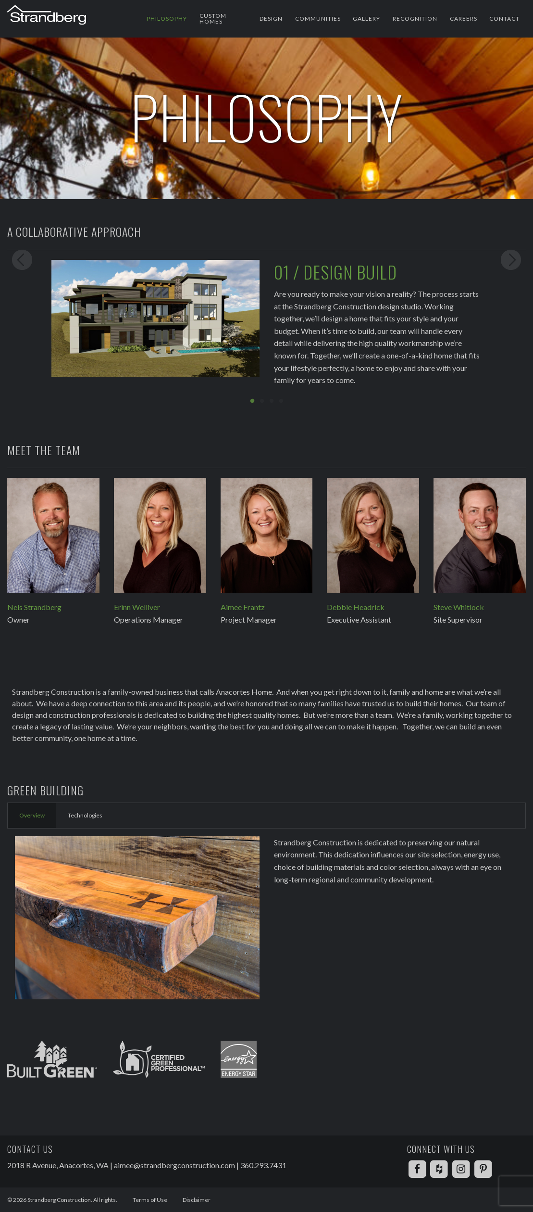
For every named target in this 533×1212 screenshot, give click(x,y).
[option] (266, 327)
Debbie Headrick (355, 607)
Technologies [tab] (85, 815)
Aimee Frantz (243, 607)
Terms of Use (150, 1199)
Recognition (415, 18)
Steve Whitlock (459, 607)
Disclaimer (197, 1199)
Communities (318, 18)
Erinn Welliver (137, 607)
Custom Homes (212, 18)
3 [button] (271, 401)
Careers (463, 18)
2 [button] (262, 401)
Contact (504, 18)
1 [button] (252, 401)
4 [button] (281, 401)
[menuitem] (166, 19)
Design (271, 18)
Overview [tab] (32, 815)
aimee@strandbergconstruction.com (174, 1165)
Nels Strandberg (34, 607)
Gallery (366, 18)
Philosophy (167, 18)
